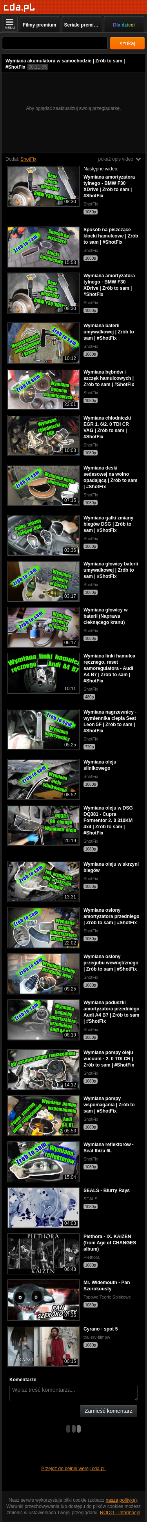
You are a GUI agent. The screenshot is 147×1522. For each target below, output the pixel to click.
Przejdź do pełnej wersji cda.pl (73, 1468)
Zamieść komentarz (108, 1411)
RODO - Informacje (120, 1512)
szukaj (127, 43)
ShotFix (28, 159)
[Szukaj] (55, 43)
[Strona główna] (19, 7)
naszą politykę (121, 1500)
